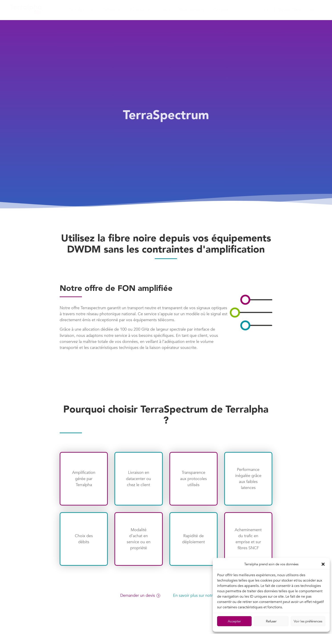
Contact (220, 10)
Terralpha (81, 10)
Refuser (271, 621)
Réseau (140, 10)
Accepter (234, 621)
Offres (112, 10)
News (164, 10)
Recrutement (191, 10)
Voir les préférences (308, 621)
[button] (323, 564)
